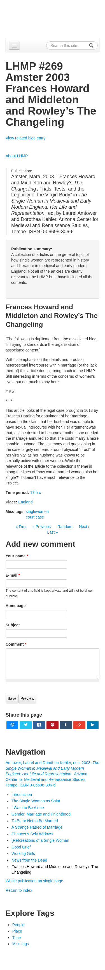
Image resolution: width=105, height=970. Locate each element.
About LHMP (17, 156)
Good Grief (21, 847)
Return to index (19, 890)
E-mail (13, 575)
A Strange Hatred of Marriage (36, 827)
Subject (13, 625)
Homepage (16, 605)
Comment (16, 644)
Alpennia (55, 18)
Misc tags (20, 944)
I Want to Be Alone (27, 807)
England (25, 502)
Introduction (21, 794)
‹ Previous (42, 526)
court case (35, 517)
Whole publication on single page (34, 881)
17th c (35, 492)
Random (64, 526)
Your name (17, 556)
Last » (52, 532)
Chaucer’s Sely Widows (32, 834)
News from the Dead (29, 860)
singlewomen (37, 511)
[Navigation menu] (14, 46)
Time (16, 937)
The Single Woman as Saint (35, 801)
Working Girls (23, 853)
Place (17, 931)
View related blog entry (25, 138)
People (18, 925)
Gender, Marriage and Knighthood (41, 814)
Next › (84, 526)
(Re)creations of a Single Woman (40, 840)
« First (21, 526)
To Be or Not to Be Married (34, 821)
